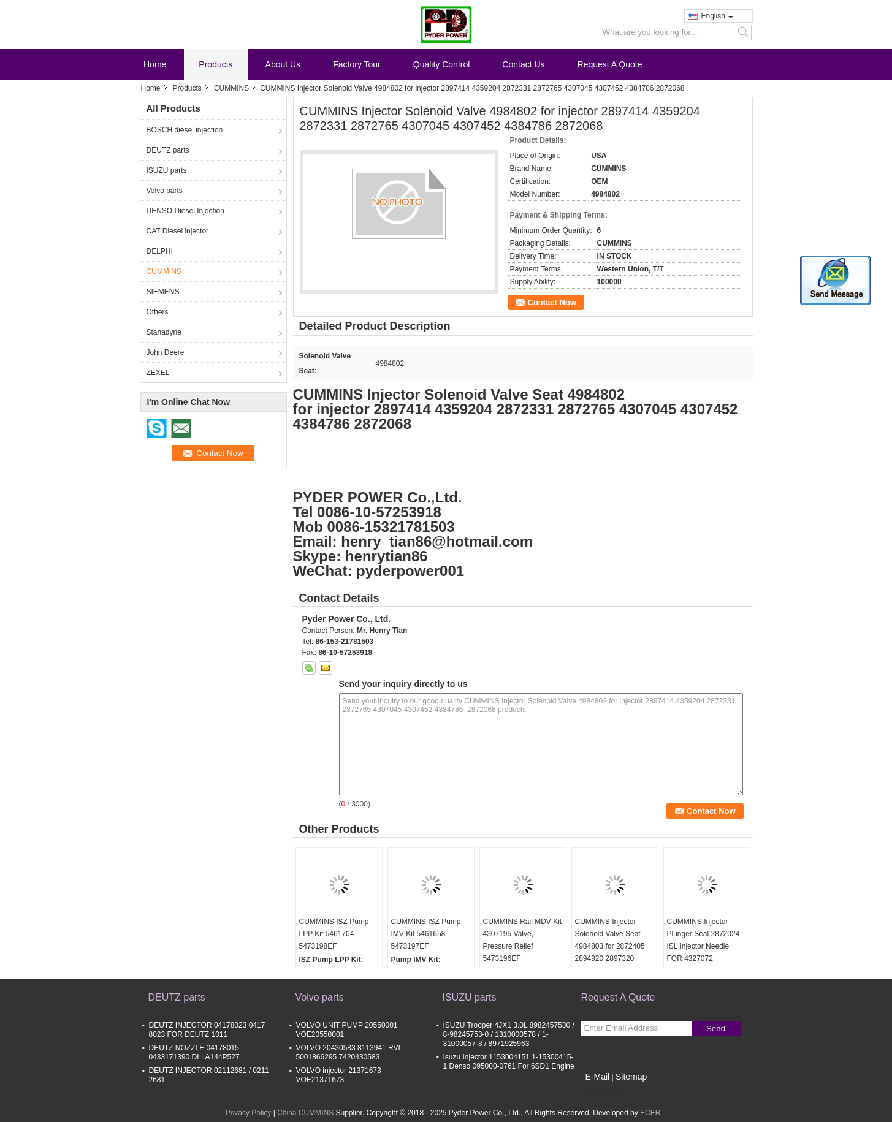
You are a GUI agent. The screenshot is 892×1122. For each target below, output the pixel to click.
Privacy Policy (249, 1113)
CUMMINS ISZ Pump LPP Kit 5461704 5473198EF (334, 933)
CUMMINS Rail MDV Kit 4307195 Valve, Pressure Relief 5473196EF (522, 940)
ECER (650, 1113)
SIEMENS (163, 291)
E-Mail (597, 1077)
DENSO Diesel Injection (185, 211)
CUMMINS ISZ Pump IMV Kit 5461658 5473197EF (426, 933)
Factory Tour (357, 64)
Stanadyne (164, 332)
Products (215, 64)
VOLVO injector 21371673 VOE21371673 (338, 1075)
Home (154, 64)
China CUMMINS (305, 1113)
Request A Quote (610, 64)
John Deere (166, 352)
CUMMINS (231, 88)
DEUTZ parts (168, 150)
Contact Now (552, 302)
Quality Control (441, 64)
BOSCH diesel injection (185, 130)
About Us (283, 64)
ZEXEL (158, 372)
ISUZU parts (167, 170)
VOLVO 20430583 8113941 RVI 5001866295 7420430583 (348, 1052)
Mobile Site (603, 1092)
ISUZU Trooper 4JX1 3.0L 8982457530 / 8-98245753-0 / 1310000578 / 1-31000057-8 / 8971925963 (508, 1034)
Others (158, 312)
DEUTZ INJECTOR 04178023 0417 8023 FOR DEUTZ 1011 (207, 1030)
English (717, 16)
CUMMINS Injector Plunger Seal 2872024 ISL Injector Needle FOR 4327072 (703, 940)
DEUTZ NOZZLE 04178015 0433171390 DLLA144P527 (194, 1052)
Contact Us (523, 64)
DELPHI (160, 251)
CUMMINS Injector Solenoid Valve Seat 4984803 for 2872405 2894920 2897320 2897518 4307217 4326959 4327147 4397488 (610, 958)
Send (715, 1028)
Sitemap (631, 1077)
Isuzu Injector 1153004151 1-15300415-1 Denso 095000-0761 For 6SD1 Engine (508, 1062)
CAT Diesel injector (178, 231)
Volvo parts (165, 190)
